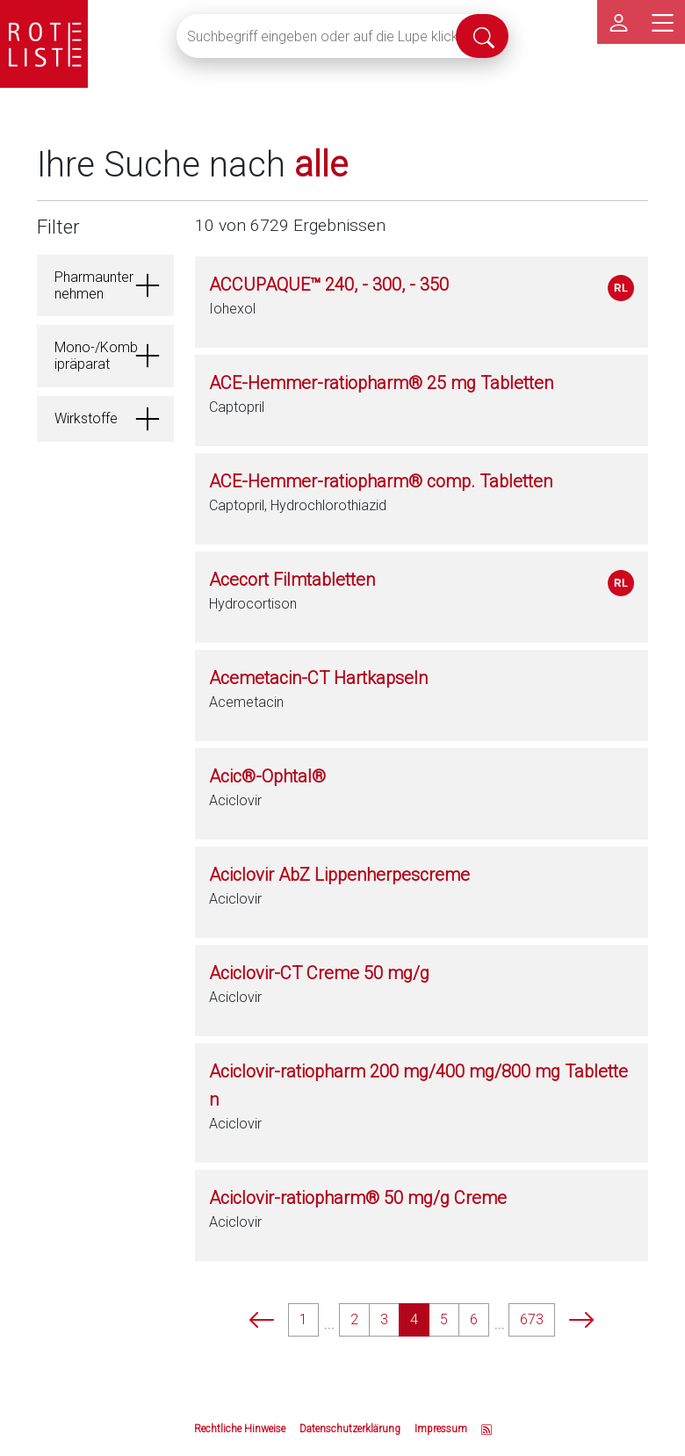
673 (532, 1319)
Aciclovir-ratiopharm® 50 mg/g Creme (358, 1197)
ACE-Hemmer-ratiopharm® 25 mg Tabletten (381, 382)
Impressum (441, 1429)
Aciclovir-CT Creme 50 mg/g (319, 973)
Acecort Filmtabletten (292, 579)
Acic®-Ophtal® (267, 776)
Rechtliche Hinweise (239, 1429)
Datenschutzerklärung (349, 1429)
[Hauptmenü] (663, 22)
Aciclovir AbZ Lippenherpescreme (339, 874)
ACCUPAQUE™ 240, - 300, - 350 (329, 284)
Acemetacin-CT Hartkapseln (318, 677)
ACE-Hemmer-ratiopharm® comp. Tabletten (380, 481)
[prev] (262, 1319)
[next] (581, 1319)
